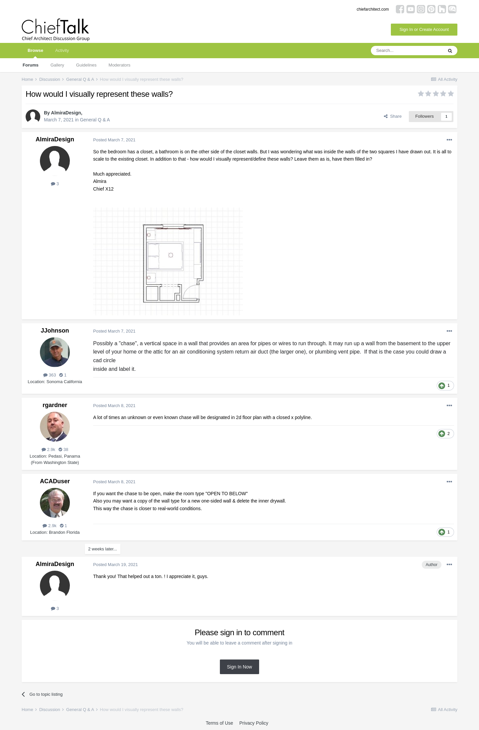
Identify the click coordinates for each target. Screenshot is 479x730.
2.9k (48, 449)
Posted (114, 139)
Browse (35, 53)
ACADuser (55, 481)
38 (63, 449)
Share (392, 116)
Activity (62, 50)
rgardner (55, 405)
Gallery (57, 65)
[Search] (407, 50)
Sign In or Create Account (424, 29)
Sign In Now (239, 666)
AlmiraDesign (66, 112)
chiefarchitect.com (373, 9)
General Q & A (95, 119)
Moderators (119, 65)
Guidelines (86, 65)
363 (49, 374)
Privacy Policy (253, 723)
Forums (31, 65)
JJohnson (55, 330)
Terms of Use (219, 723)
